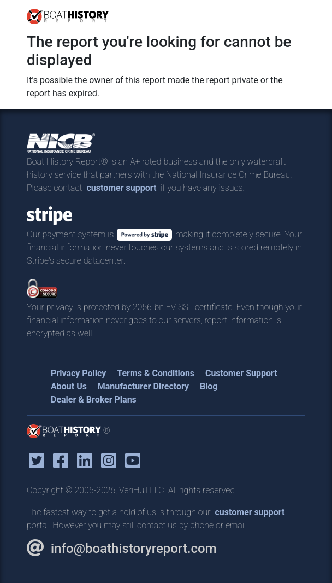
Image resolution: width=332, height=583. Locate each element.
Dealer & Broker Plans (94, 399)
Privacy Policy (78, 373)
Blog (209, 386)
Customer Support (241, 373)
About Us (69, 386)
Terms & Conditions (155, 373)
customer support (121, 188)
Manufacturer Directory (143, 386)
